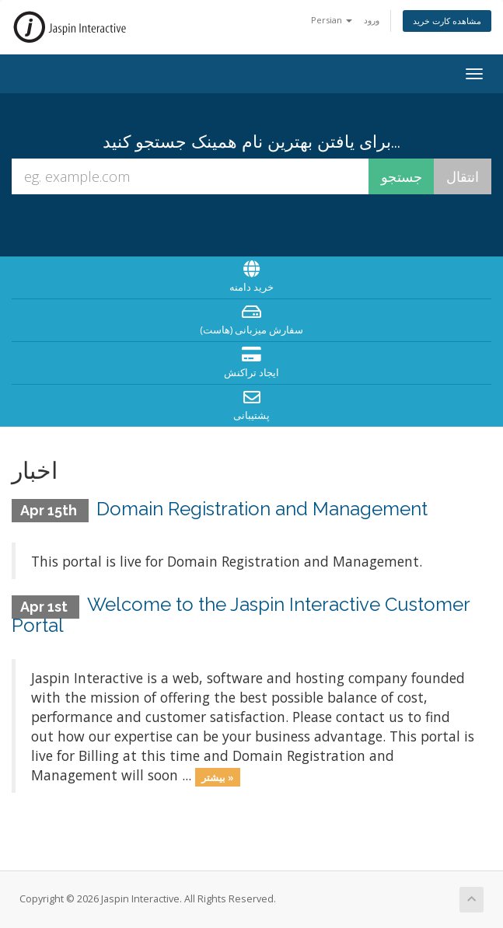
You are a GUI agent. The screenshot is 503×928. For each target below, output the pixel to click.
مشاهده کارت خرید (447, 20)
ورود (371, 20)
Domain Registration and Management (262, 508)
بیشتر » (217, 776)
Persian (331, 20)
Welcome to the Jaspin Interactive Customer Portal (241, 614)
